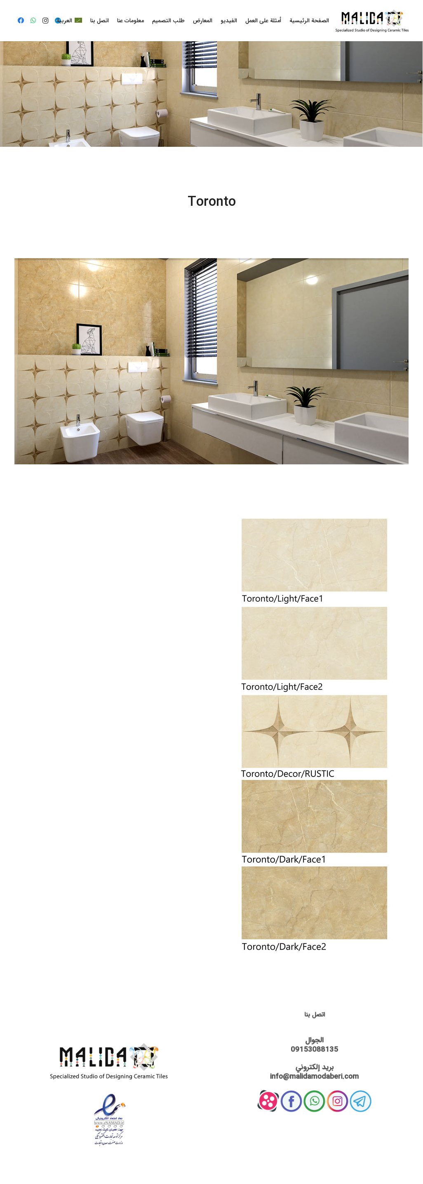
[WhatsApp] (33, 20)
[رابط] (372, 20)
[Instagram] (45, 20)
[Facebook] (20, 20)
